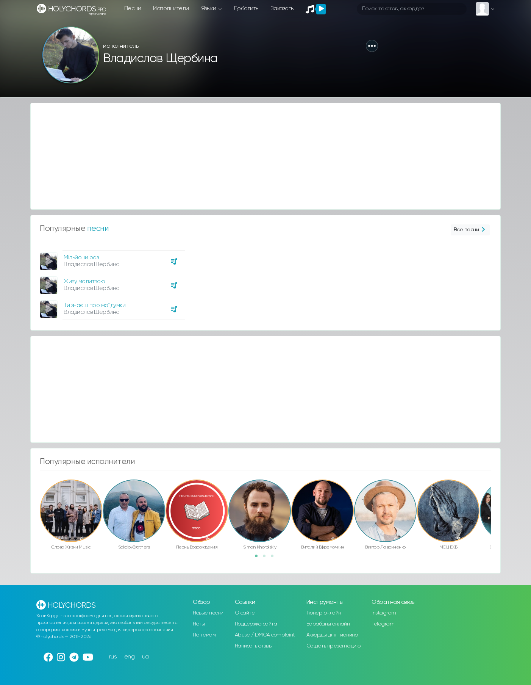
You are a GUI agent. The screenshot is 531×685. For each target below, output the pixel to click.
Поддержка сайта (256, 624)
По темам (204, 635)
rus (113, 657)
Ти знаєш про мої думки (94, 305)
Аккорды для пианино (332, 635)
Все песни (470, 230)
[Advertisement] (258, 156)
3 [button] (274, 558)
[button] (372, 46)
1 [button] (258, 558)
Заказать (282, 8)
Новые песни (208, 613)
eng (129, 657)
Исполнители (171, 8)
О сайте (245, 613)
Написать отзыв (253, 646)
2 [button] (266, 558)
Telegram (383, 624)
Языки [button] (209, 8)
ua (145, 657)
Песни (132, 8)
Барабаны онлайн (328, 624)
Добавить (246, 8)
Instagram (384, 613)
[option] (111, 282)
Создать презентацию (333, 646)
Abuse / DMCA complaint (265, 635)
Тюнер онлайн (323, 613)
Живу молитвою (84, 281)
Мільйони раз (81, 257)
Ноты (199, 624)
